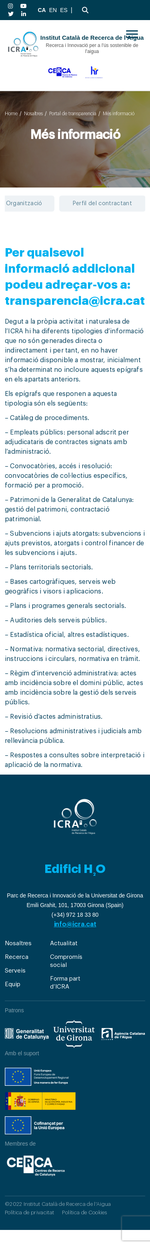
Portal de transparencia (72, 113)
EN (53, 10)
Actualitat (63, 943)
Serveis (15, 971)
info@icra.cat (75, 924)
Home (11, 113)
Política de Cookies (84, 1212)
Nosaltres (33, 113)
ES (64, 10)
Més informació (118, 113)
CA (42, 10)
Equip (12, 984)
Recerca (16, 957)
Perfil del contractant (102, 203)
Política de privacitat (29, 1212)
